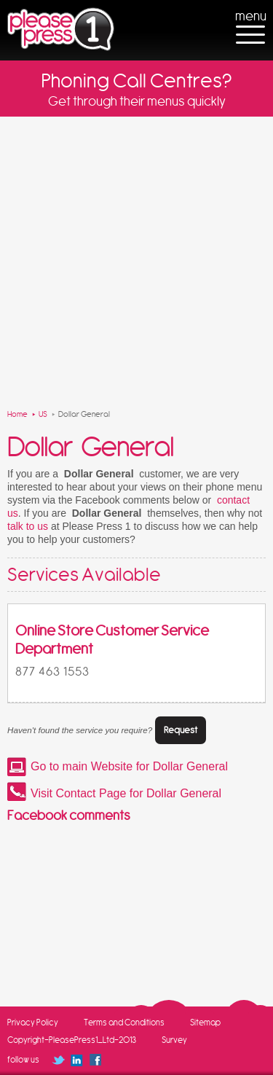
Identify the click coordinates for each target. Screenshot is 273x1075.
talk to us (27, 526)
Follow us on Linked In (76, 1060)
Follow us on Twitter (58, 1060)
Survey (174, 1040)
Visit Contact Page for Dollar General (126, 793)
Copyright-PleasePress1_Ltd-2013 (71, 1040)
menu (250, 15)
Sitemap (205, 1022)
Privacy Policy (32, 1022)
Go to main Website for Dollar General (129, 766)
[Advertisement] (136, 260)
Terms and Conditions (124, 1022)
